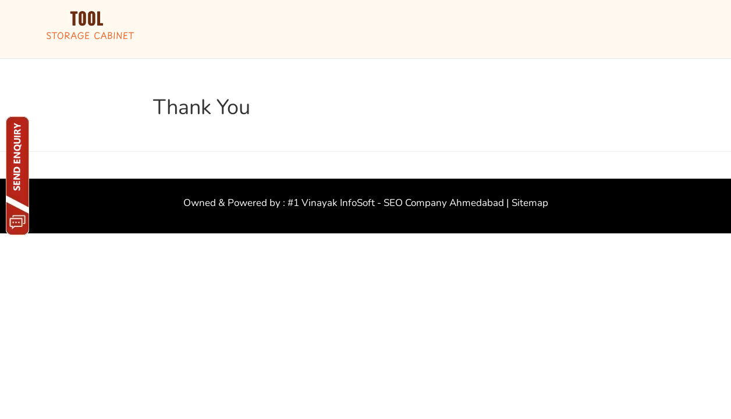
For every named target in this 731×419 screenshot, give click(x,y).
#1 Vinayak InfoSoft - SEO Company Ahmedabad (396, 203)
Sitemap (530, 203)
